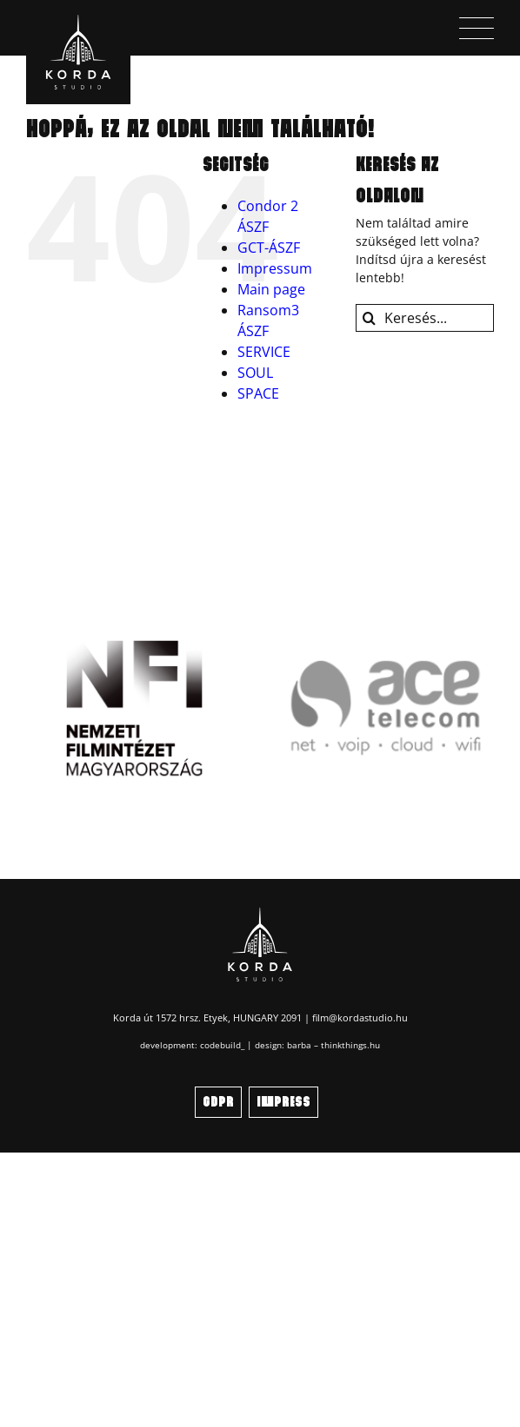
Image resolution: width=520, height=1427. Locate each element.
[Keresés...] (425, 318)
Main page (271, 289)
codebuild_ (222, 1045)
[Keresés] (369, 318)
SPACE (258, 393)
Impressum (274, 268)
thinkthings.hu (350, 1045)
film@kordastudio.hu (360, 1017)
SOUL (255, 372)
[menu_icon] (476, 23)
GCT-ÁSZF (268, 247)
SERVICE (263, 351)
